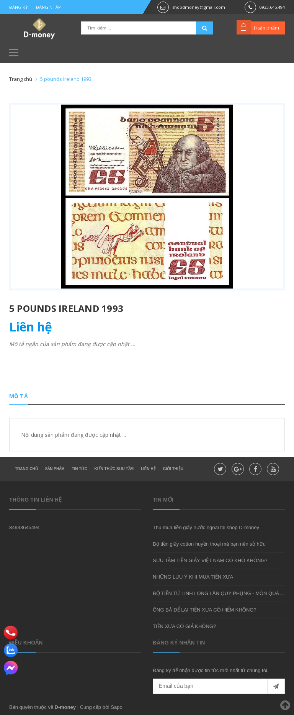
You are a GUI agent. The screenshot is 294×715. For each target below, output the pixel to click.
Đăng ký (18, 7)
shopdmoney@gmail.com (198, 7)
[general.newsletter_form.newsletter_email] (219, 686)
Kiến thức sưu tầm (114, 469)
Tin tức (79, 469)
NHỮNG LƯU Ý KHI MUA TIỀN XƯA (193, 577)
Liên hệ (148, 469)
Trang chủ (26, 469)
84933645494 (24, 527)
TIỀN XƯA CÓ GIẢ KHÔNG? (184, 626)
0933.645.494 (272, 7)
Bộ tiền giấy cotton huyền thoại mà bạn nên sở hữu (209, 544)
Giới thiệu (173, 469)
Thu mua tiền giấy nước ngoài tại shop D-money (206, 527)
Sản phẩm (55, 469)
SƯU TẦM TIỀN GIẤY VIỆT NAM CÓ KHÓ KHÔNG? (210, 560)
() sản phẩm (266, 28)
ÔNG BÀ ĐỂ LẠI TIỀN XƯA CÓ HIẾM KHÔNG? (204, 610)
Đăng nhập (48, 7)
